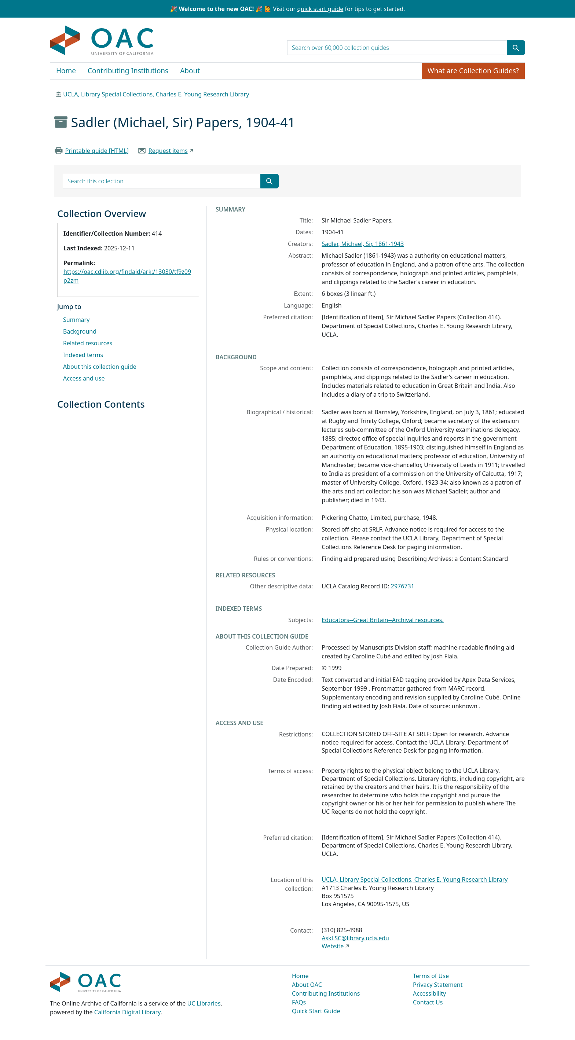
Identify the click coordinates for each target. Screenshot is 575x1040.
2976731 (402, 586)
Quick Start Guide (316, 1011)
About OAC (307, 985)
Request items (168, 151)
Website (333, 946)
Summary (76, 320)
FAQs (299, 1002)
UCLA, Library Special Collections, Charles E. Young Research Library (156, 94)
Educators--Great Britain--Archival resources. (382, 620)
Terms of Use (431, 976)
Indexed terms (83, 355)
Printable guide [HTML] (97, 151)
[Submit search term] (516, 47)
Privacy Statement (438, 985)
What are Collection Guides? (473, 71)
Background (79, 331)
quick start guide (320, 9)
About (190, 71)
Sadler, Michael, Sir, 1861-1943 (363, 244)
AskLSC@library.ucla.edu (355, 938)
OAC (102, 40)
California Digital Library (127, 1012)
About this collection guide (99, 367)
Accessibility (429, 993)
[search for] (397, 47)
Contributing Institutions (128, 71)
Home (66, 71)
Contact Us (428, 1002)
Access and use (84, 378)
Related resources (87, 343)
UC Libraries (204, 1003)
